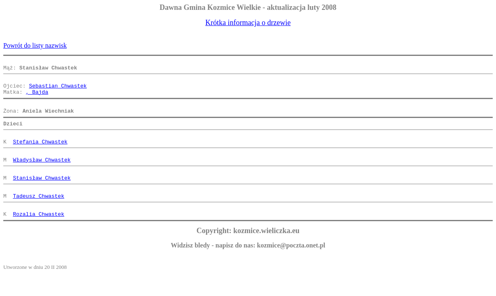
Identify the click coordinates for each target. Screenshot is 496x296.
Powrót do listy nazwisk (35, 45)
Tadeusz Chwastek (38, 215)
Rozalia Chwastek (38, 236)
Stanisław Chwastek (41, 195)
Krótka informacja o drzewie (247, 22)
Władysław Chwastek (41, 174)
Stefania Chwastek (40, 153)
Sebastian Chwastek (57, 90)
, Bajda (37, 98)
